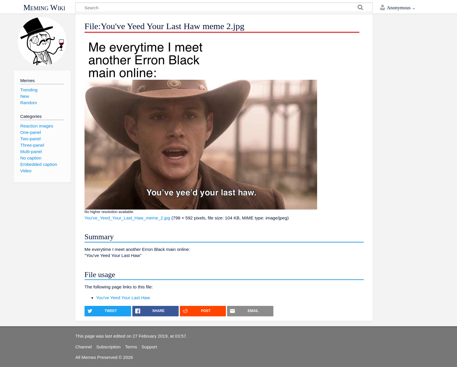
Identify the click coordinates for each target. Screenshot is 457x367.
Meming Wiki (44, 7)
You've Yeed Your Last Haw (123, 297)
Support (149, 346)
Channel (83, 346)
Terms (131, 346)
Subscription (108, 346)
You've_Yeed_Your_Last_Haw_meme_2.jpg (127, 217)
